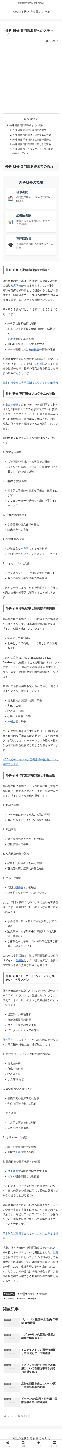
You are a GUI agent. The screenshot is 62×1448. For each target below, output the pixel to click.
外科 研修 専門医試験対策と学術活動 (31, 144)
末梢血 (11, 721)
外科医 (35, 349)
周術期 (11, 338)
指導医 (25, 548)
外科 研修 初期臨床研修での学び (29, 130)
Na (20, 1294)
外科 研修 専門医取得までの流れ (26, 125)
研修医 (19, 887)
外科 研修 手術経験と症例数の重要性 (31, 139)
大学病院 (9, 1298)
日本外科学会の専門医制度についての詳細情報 (30, 382)
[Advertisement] (31, 78)
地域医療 (42, 1294)
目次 (26, 118)
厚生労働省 (14, 1171)
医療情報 (9, 1294)
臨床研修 (16, 285)
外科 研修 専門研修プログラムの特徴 (31, 134)
